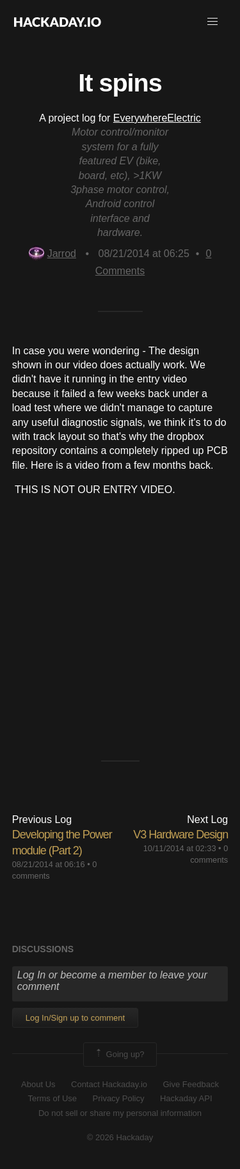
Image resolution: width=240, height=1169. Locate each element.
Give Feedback (190, 1084)
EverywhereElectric (157, 118)
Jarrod (52, 253)
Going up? (119, 1054)
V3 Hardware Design (180, 834)
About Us (38, 1084)
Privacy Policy (119, 1098)
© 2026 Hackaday (120, 1137)
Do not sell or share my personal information (120, 1113)
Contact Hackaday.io (109, 1084)
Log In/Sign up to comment (75, 1018)
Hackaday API (186, 1098)
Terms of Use (52, 1098)
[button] (212, 21)
